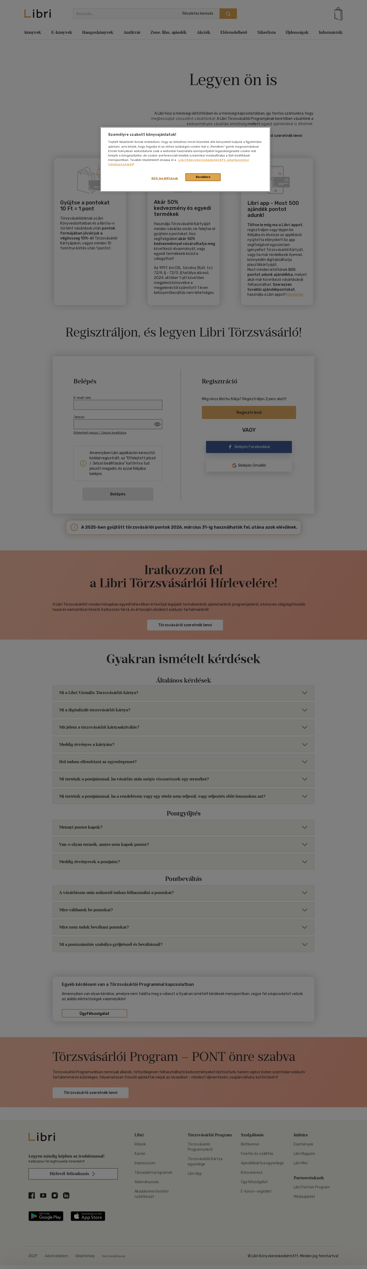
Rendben (203, 177)
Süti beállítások (164, 178)
